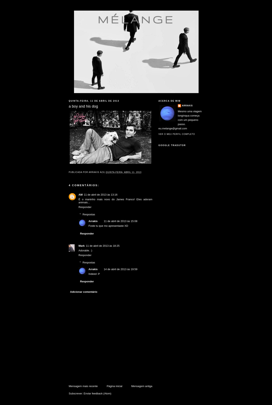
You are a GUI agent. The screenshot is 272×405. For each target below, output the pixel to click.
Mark (82, 245)
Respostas (89, 214)
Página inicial (114, 386)
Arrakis (93, 221)
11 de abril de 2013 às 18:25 (102, 245)
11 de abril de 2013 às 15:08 (120, 221)
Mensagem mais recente (83, 386)
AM (81, 194)
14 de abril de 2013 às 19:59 (120, 269)
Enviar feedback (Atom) (97, 393)
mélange (136, 19)
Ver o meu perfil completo (176, 134)
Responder (85, 207)
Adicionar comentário (83, 291)
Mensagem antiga (141, 386)
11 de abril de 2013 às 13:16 (100, 194)
